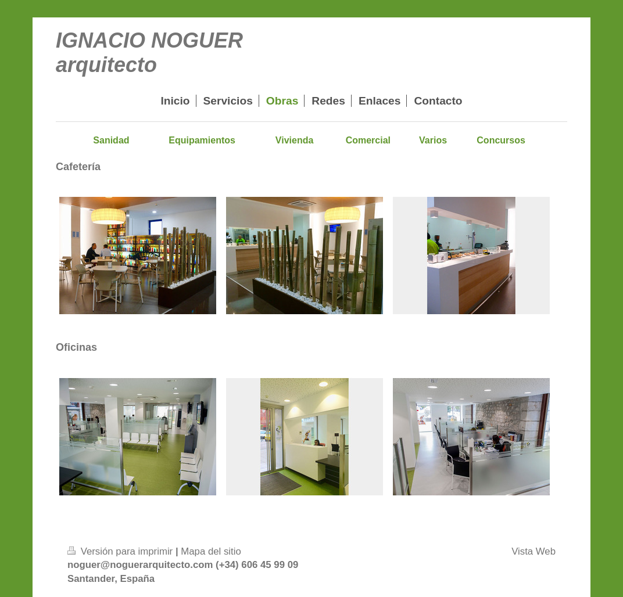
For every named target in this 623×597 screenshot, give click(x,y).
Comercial (368, 140)
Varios (433, 140)
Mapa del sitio (211, 551)
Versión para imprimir (121, 551)
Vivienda (294, 140)
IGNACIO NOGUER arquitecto (149, 52)
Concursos (501, 140)
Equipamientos (202, 140)
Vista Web (533, 551)
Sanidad (111, 140)
